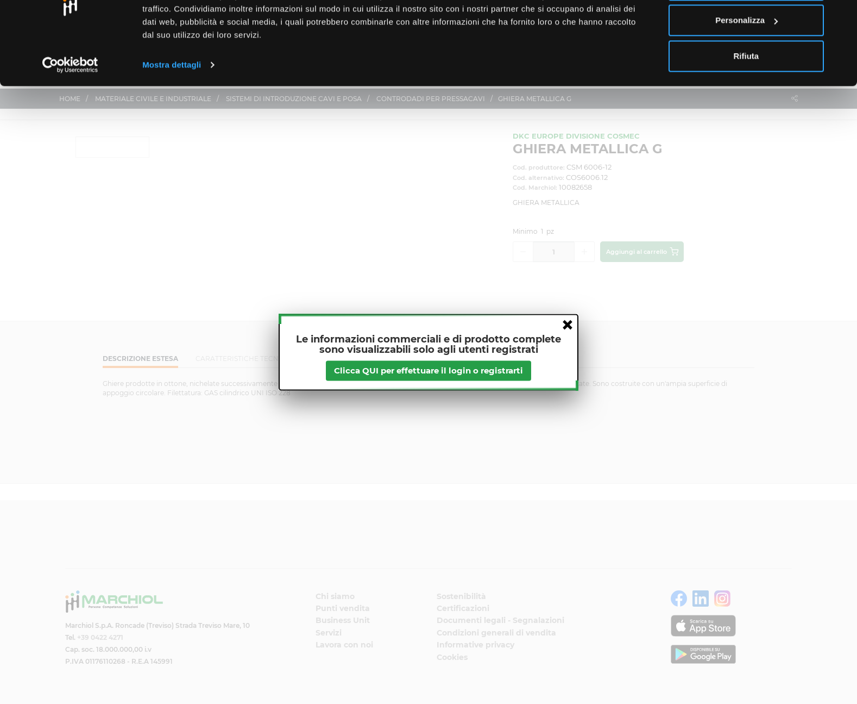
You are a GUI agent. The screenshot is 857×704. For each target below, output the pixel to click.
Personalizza (746, 64)
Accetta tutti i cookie (746, 28)
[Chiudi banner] (840, 17)
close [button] (567, 324)
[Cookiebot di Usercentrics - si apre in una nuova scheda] (70, 109)
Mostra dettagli (171, 108)
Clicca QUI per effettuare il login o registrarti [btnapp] (428, 370)
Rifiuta (746, 99)
